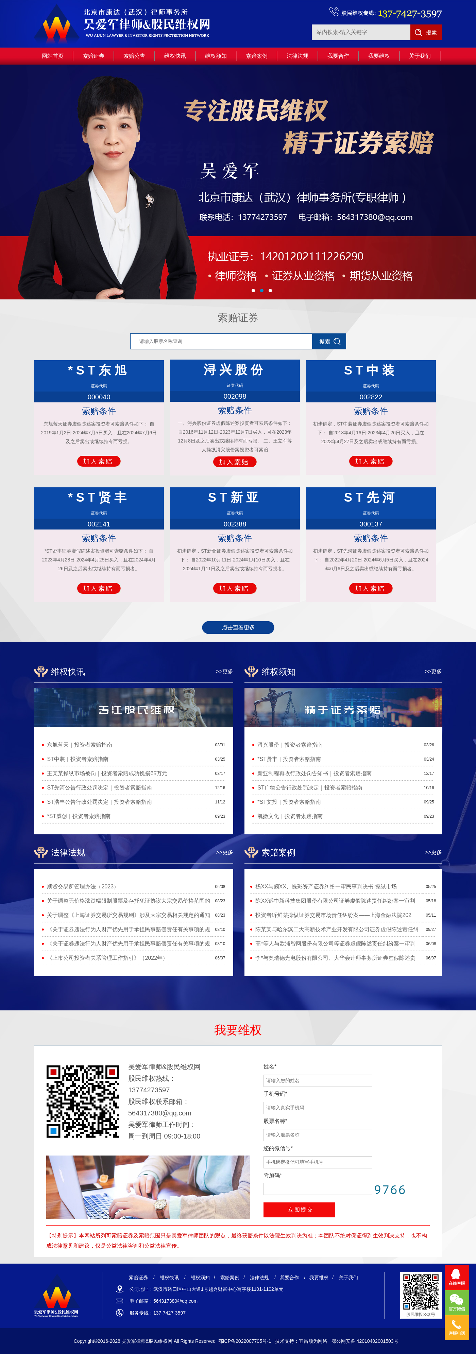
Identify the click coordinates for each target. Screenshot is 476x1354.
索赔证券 (238, 317)
